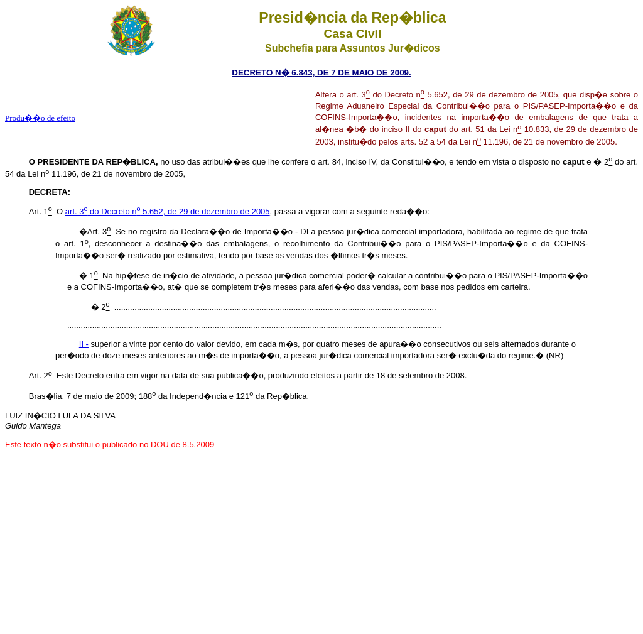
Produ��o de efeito (40, 118)
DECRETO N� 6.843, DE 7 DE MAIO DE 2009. (321, 72)
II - (84, 344)
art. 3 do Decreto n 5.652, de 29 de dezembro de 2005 (167, 211)
